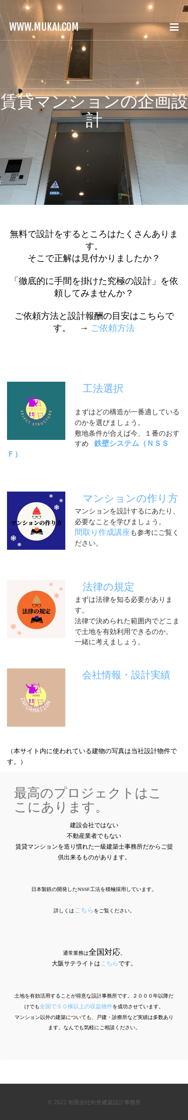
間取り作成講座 (102, 532)
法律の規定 (108, 587)
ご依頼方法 (113, 328)
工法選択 (103, 388)
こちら (84, 910)
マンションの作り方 (130, 498)
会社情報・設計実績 (126, 675)
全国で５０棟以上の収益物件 (76, 1006)
